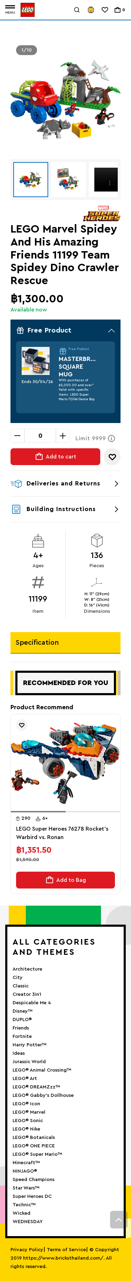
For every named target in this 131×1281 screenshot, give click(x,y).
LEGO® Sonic (28, 1120)
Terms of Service (66, 1249)
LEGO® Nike (26, 1129)
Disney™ (22, 1011)
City (18, 977)
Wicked (21, 1213)
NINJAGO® (25, 1171)
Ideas (19, 1053)
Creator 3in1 (27, 994)
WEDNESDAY (28, 1221)
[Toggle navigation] (10, 10)
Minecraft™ (26, 1162)
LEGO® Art (25, 1078)
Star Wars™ (26, 1188)
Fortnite (22, 1036)
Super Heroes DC (32, 1196)
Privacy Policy (26, 1249)
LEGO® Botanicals (34, 1137)
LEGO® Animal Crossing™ (42, 1070)
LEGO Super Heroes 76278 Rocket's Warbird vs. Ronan (62, 833)
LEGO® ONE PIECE (34, 1145)
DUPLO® (22, 1019)
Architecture (27, 969)
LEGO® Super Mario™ (37, 1154)
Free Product (65, 330)
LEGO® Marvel (29, 1112)
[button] (38, 811)
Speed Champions (33, 1179)
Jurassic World (29, 1061)
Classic (21, 986)
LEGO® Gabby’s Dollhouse (43, 1095)
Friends (21, 1028)
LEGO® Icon (26, 1103)
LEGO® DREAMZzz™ (36, 1087)
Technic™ (24, 1204)
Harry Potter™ (29, 1044)
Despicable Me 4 (32, 1002)
